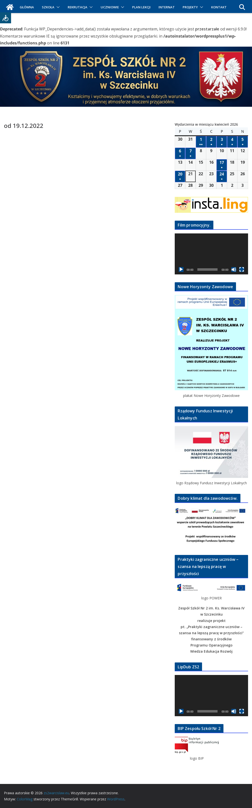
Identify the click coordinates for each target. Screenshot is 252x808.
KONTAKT (219, 7)
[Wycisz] (233, 269)
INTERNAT (166, 7)
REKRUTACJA (77, 7)
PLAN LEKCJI (141, 7)
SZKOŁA (48, 7)
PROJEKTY (190, 7)
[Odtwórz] (181, 269)
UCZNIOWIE (110, 7)
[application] (211, 253)
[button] (57, 7)
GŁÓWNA (27, 7)
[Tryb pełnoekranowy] (241, 269)
